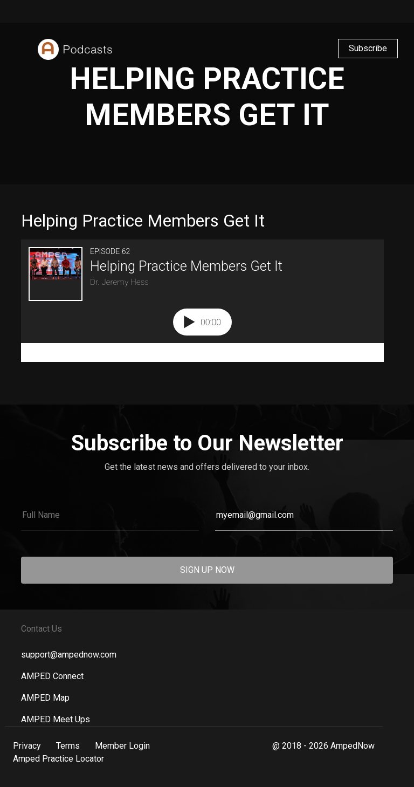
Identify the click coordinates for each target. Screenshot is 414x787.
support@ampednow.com (68, 654)
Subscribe (368, 48)
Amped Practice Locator (58, 759)
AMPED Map (45, 698)
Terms (68, 746)
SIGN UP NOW (207, 570)
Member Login (122, 746)
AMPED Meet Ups (55, 719)
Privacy (27, 746)
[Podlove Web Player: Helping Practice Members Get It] (207, 300)
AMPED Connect (52, 676)
